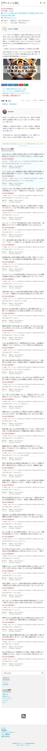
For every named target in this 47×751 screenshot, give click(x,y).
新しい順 (25, 100)
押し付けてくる (20, 300)
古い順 (18, 100)
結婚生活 (32, 180)
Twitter (10, 84)
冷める (15, 438)
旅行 (15, 644)
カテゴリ (5, 700)
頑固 (28, 455)
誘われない (19, 627)
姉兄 (15, 489)
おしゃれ (16, 215)
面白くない (25, 403)
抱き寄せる (28, 369)
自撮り (27, 197)
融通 (25, 455)
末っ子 (18, 489)
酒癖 (19, 438)
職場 (25, 300)
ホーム (3, 728)
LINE (5, 18)
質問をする (6, 696)
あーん (17, 541)
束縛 (15, 421)
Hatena (16, 84)
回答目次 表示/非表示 (9, 104)
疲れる (27, 180)
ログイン (5, 682)
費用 (18, 644)
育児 (20, 472)
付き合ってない (12, 18)
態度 (16, 661)
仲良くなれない (18, 386)
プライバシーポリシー (8, 732)
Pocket (21, 84)
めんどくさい (17, 403)
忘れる (15, 592)
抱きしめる (22, 369)
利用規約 (4, 730)
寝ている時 (17, 369)
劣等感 (15, 266)
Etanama (27, 745)
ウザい (15, 249)
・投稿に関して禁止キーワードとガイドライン (15, 93)
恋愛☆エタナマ (21, 743)
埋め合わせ (17, 352)
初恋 (15, 506)
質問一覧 (5, 694)
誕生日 (19, 592)
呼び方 (18, 558)
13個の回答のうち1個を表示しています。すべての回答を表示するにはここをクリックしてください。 (23, 144)
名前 (15, 558)
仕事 (15, 300)
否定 (15, 524)
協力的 (15, 472)
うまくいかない (18, 575)
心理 (18, 524)
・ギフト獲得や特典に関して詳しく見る (13, 89)
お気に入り (17, 335)
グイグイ (16, 232)
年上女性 (24, 163)
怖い (20, 232)
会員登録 (5, 684)
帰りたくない (21, 249)
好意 (15, 627)
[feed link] (23, 716)
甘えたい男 (28, 163)
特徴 (20, 524)
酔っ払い (22, 438)
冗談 (22, 403)
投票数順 (33, 100)
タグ (4, 702)
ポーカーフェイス (18, 283)
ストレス (24, 180)
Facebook (4, 84)
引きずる (19, 506)
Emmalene (21, 745)
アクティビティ (7, 698)
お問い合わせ (5, 736)
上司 (21, 335)
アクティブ (41, 100)
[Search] (40, 3)
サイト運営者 (5, 734)
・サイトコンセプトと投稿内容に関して (13, 91)
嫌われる (24, 386)
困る (15, 318)
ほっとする (17, 609)
